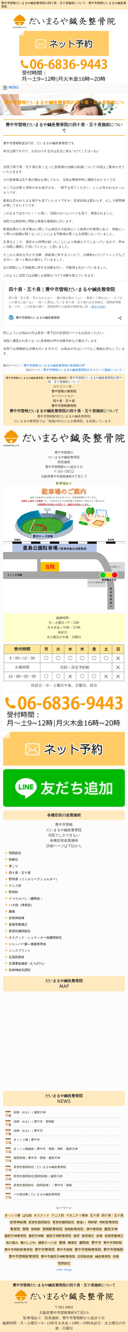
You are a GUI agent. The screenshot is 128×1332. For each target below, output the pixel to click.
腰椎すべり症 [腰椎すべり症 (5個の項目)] (47, 1243)
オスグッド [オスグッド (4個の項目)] (41, 1215)
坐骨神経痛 (16, 918)
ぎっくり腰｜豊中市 (27, 1139)
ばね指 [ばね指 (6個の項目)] (27, 1215)
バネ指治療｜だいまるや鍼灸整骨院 (37, 1194)
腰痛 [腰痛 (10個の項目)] (62, 1243)
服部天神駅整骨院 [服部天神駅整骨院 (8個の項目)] (58, 1236)
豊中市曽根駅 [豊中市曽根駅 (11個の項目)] (113, 1249)
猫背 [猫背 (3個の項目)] (76, 1236)
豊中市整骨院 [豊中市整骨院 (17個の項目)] (45, 1249)
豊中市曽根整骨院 (64, 406)
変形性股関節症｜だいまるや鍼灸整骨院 (40, 1167)
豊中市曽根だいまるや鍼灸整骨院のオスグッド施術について (82, 370)
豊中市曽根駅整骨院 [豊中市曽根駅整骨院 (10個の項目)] (24, 1256)
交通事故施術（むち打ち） (27, 963)
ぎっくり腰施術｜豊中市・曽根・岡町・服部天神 (46, 1149)
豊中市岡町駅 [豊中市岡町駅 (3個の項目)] (112, 1243)
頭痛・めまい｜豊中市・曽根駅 (34, 1121)
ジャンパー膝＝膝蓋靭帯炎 (27, 944)
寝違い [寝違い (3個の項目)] (81, 1222)
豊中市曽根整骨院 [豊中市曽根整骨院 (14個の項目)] (88, 1249)
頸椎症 (13, 859)
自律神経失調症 (20, 970)
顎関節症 (15, 853)
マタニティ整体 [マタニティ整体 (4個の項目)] (77, 1215)
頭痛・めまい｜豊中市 (28, 1131)
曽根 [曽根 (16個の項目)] (25, 1229)
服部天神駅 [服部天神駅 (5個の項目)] (36, 1236)
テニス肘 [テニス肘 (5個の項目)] (57, 1215)
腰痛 (12, 911)
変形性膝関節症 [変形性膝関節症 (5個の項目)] (63, 1222)
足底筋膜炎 (16, 957)
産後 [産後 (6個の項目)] (99, 1236)
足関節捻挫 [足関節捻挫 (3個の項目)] (85, 1256)
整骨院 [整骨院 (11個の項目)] (15, 1229)
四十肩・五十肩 (64, 401)
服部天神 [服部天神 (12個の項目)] (111, 1229)
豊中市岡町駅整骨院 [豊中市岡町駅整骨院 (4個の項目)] (19, 1249)
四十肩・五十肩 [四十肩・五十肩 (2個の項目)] (112, 1215)
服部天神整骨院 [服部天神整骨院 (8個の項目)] (15, 1236)
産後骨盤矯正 (18, 924)
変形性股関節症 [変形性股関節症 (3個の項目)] (39, 1222)
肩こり (13, 866)
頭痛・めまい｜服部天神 (30, 1112)
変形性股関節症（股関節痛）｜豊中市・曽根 (43, 1185)
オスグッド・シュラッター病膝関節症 (35, 937)
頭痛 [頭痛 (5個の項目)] (116, 1256)
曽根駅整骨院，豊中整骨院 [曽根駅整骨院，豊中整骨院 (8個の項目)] (83, 1229)
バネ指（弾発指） (21, 905)
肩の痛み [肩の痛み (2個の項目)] (12, 1243)
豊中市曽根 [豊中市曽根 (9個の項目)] (65, 1249)
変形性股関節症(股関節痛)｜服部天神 (38, 1176)
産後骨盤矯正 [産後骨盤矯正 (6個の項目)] (114, 1236)
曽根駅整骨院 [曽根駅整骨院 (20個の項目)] (53, 1229)
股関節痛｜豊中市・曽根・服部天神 (37, 1158)
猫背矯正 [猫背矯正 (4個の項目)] (88, 1236)
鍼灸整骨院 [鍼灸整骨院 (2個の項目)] (103, 1256)
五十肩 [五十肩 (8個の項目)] (94, 1215)
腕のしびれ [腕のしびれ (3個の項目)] (28, 1243)
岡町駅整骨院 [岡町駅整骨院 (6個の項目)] (108, 1222)
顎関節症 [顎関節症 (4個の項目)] (64, 1263)
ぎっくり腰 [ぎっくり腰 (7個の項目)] (12, 1215)
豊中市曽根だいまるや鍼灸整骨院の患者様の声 (54, 365)
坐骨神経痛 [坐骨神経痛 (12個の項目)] (18, 1222)
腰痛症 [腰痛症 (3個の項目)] (72, 1243)
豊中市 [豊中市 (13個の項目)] (96, 1243)
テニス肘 (15, 886)
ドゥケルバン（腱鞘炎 (24, 898)
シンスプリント (20, 950)
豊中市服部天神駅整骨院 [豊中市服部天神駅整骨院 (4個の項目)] (58, 1256)
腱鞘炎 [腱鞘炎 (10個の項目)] (84, 1243)
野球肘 (13, 892)
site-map (64, 1269)
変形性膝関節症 (20, 931)
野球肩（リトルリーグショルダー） (34, 879)
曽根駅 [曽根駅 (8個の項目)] (35, 1229)
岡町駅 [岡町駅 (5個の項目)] (92, 1222)
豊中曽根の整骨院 (64, 391)
